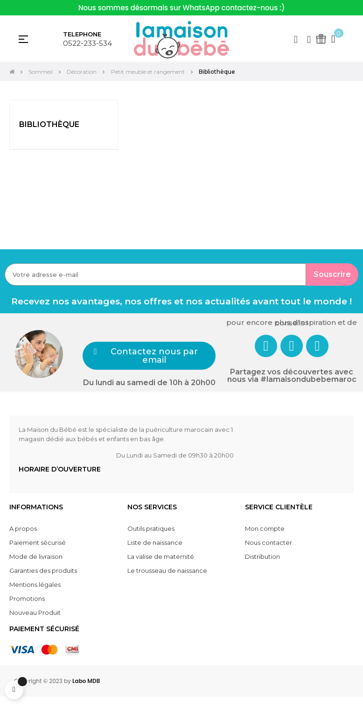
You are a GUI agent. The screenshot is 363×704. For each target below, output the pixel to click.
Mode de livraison (36, 556)
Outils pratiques (151, 528)
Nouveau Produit (35, 612)
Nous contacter (268, 542)
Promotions (27, 598)
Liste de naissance (154, 542)
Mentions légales (35, 584)
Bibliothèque (49, 124)
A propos (23, 528)
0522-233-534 (87, 43)
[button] (149, 356)
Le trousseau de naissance (167, 570)
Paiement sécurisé (37, 542)
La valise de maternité (160, 556)
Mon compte (265, 528)
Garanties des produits (43, 570)
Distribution (262, 556)
